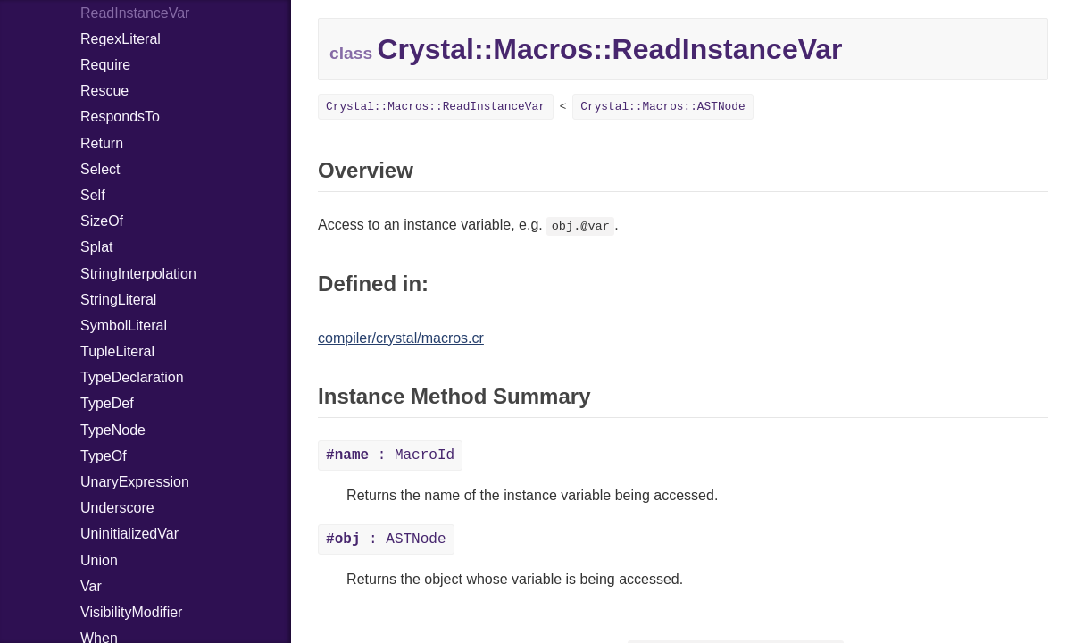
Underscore (117, 507)
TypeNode (113, 430)
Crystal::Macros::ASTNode (662, 106)
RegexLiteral (120, 38)
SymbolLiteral (123, 325)
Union (99, 560)
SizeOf (101, 221)
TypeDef (107, 403)
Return (101, 143)
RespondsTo (120, 116)
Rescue (104, 90)
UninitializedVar (129, 533)
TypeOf (103, 455)
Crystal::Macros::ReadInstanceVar (436, 106)
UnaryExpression (134, 481)
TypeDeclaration (132, 377)
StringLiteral (118, 299)
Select (100, 169)
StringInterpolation (138, 273)
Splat (96, 247)
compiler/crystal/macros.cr (401, 338)
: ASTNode (386, 539)
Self (92, 195)
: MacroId (390, 455)
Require (105, 64)
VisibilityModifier (131, 612)
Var (91, 586)
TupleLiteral (117, 351)
